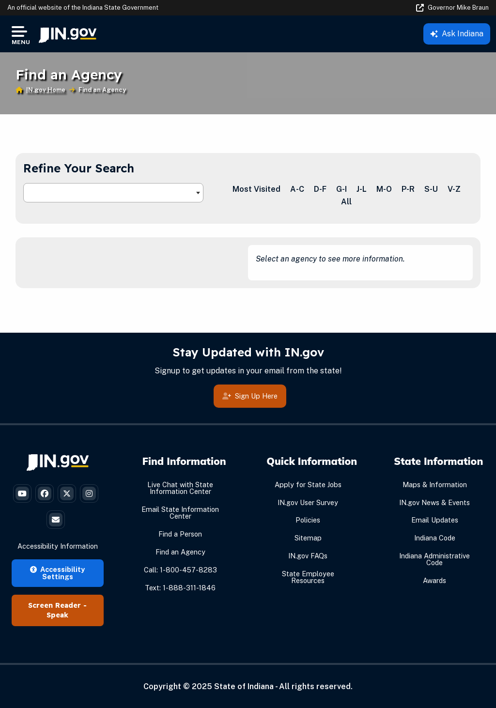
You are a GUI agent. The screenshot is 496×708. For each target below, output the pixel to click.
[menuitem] (67, 33)
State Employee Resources (308, 577)
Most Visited (256, 189)
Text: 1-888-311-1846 (180, 588)
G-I (341, 189)
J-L (361, 189)
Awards (434, 580)
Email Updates (434, 520)
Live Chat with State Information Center (180, 487)
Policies (307, 520)
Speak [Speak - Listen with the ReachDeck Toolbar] (57, 615)
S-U (431, 189)
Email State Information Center (180, 512)
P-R (408, 189)
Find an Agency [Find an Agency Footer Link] (180, 552)
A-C (297, 189)
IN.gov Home (45, 89)
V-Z (454, 189)
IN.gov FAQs (307, 556)
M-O (384, 189)
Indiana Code (434, 538)
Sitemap (308, 538)
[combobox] (113, 192)
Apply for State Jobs (308, 484)
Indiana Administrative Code (434, 559)
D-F (320, 189)
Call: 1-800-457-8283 (180, 570)
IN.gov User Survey (308, 502)
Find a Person (180, 534)
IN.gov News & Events (434, 502)
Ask (456, 33)
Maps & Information (435, 484)
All (346, 201)
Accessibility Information (57, 546)
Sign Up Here (250, 396)
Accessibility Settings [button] (57, 572)
